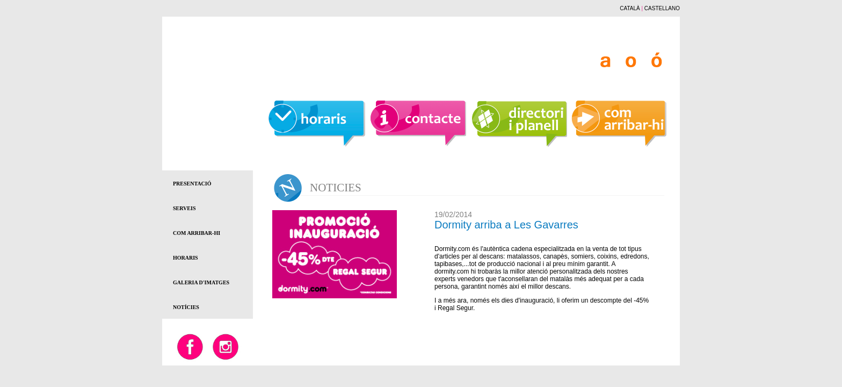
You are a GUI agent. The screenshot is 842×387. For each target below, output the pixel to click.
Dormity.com (452, 249)
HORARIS (185, 258)
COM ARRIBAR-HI (196, 233)
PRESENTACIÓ (192, 184)
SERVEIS (184, 208)
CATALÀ (630, 8)
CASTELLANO (662, 8)
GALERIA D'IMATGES (201, 282)
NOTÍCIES (186, 307)
